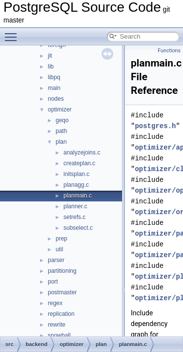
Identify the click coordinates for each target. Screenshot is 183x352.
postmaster (62, 292)
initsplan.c (76, 174)
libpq (54, 77)
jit (50, 55)
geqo (62, 120)
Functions (169, 50)
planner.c (75, 206)
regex (55, 303)
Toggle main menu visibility (13, 33)
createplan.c (79, 163)
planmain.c (77, 195)
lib (51, 66)
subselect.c (78, 227)
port (53, 281)
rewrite (56, 324)
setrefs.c (74, 217)
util (59, 249)
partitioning (62, 270)
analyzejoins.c (81, 152)
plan (61, 141)
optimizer (60, 109)
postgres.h (155, 126)
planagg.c (76, 184)
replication (61, 313)
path (61, 131)
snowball (59, 335)
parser (56, 260)
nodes (56, 98)
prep (61, 238)
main (54, 88)
